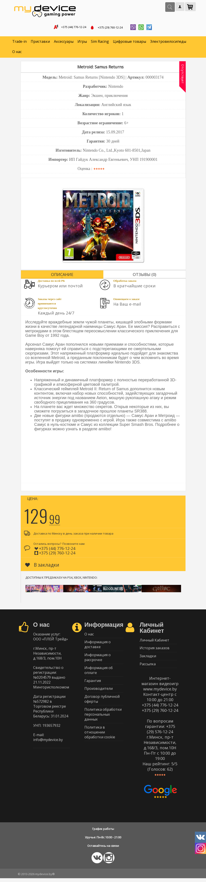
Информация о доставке (97, 646)
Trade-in (19, 42)
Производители (98, 693)
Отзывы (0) (144, 275)
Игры (82, 42)
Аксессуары (63, 42)
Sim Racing (100, 42)
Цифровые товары (129, 42)
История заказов (154, 649)
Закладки (148, 658)
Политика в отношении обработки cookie (99, 739)
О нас (17, 52)
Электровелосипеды (168, 42)
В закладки (42, 566)
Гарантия (92, 684)
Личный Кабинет (154, 641)
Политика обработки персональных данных (103, 720)
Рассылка (148, 667)
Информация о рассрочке (97, 660)
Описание (62, 275)
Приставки (40, 42)
